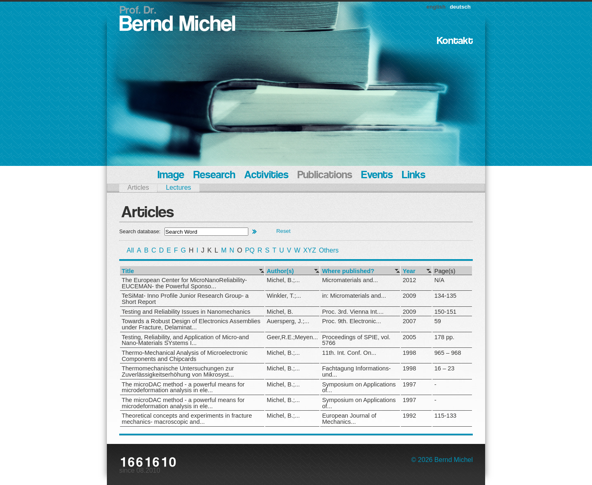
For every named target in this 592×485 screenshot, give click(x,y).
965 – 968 (447, 352)
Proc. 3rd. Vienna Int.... (353, 311)
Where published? (348, 271)
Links (414, 175)
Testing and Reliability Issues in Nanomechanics (186, 311)
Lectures (178, 187)
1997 (409, 384)
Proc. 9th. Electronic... (351, 321)
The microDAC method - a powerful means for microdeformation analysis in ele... (183, 387)
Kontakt (455, 41)
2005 (409, 337)
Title (128, 271)
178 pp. (444, 337)
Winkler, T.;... (284, 295)
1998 (409, 352)
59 (437, 321)
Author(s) (280, 271)
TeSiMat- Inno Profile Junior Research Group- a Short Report (185, 298)
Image (170, 175)
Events (377, 175)
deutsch (460, 7)
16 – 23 (444, 368)
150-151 (445, 311)
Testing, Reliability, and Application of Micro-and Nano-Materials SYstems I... (185, 340)
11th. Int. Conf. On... (349, 352)
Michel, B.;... (283, 280)
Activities (266, 175)
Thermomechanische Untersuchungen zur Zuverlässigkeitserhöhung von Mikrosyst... (178, 371)
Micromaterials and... (350, 280)
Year (408, 271)
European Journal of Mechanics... (349, 418)
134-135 (445, 295)
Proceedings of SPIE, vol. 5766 (356, 340)
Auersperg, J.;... (288, 321)
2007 (409, 321)
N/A (439, 280)
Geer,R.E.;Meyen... (292, 337)
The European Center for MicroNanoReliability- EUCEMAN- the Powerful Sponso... (184, 283)
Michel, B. (280, 311)
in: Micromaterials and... (354, 295)
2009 (409, 295)
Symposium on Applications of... (358, 387)
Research (214, 175)
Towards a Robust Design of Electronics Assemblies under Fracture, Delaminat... (191, 324)
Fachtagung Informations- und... (356, 371)
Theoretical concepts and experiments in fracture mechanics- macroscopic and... (187, 418)
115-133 (445, 415)
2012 (409, 280)
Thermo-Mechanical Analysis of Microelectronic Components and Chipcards (184, 355)
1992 (409, 415)
